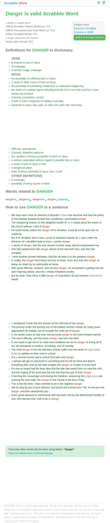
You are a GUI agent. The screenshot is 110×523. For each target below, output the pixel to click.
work (42, 353)
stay (21, 387)
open (14, 271)
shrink (46, 357)
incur (48, 241)
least (42, 368)
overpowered (87, 245)
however (38, 268)
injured (36, 183)
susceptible (42, 156)
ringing (24, 372)
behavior (38, 152)
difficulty (27, 268)
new (51, 342)
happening (78, 86)
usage (26, 70)
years (97, 327)
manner (96, 334)
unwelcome (48, 86)
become (77, 215)
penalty (59, 101)
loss (28, 62)
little (43, 275)
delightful (51, 222)
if (16, 237)
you (30, 387)
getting (91, 268)
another (23, 256)
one (76, 275)
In (12, 260)
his (55, 230)
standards (25, 346)
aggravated (17, 330)
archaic (18, 70)
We (13, 215)
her (74, 323)
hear (29, 275)
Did (13, 387)
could (18, 230)
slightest (68, 383)
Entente (22, 218)
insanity (70, 237)
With (13, 268)
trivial (62, 260)
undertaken (28, 160)
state (14, 171)
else (26, 364)
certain (58, 241)
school (51, 353)
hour (76, 249)
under (90, 237)
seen (24, 215)
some (87, 364)
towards (32, 218)
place (29, 167)
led (93, 387)
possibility (20, 78)
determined (86, 395)
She (13, 249)
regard (48, 160)
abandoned (37, 391)
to (12, 62)
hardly (25, 230)
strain (81, 349)
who (19, 398)
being (32, 156)
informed (63, 323)
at (58, 249)
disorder (54, 215)
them (80, 368)
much (70, 260)
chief (19, 349)
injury (37, 62)
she (88, 249)
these (44, 260)
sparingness (29, 148)
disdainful (27, 152)
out (66, 330)
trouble (77, 364)
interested (39, 361)
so (97, 230)
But (13, 237)
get (30, 342)
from (37, 260)
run (20, 264)
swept (76, 222)
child (61, 330)
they (67, 372)
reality (17, 260)
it (68, 230)
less (40, 199)
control (40, 97)
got (72, 372)
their (36, 353)
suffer (64, 349)
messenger (33, 376)
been (63, 395)
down (25, 264)
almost (75, 245)
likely (26, 82)
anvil (38, 372)
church (19, 226)
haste (21, 342)
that (57, 89)
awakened (27, 249)
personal (56, 334)
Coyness (16, 152)
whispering (22, 222)
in (12, 70)
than (81, 260)
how (90, 215)
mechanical (44, 395)
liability (48, 101)
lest (35, 245)
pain (41, 105)
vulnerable (33, 171)
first (53, 372)
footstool (62, 376)
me (97, 245)
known (79, 327)
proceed (28, 93)
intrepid (88, 334)
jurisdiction (29, 97)
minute (61, 379)
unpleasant (65, 86)
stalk (33, 379)
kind (93, 364)
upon (88, 230)
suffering (35, 78)
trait (37, 357)
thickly (50, 271)
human (30, 357)
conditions (60, 342)
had (72, 230)
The (13, 222)
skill (53, 395)
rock (44, 245)
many (90, 327)
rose (27, 379)
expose (18, 62)
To (12, 66)
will (23, 361)
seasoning (74, 376)
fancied (26, 398)
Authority (16, 97)
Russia (41, 218)
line (66, 89)
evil (56, 105)
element (42, 215)
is (70, 89)
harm (43, 78)
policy (100, 215)
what (30, 215)
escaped (16, 252)
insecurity (76, 105)
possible (60, 160)
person (17, 361)
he (19, 237)
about (84, 222)
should (15, 93)
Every (14, 395)
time (74, 379)
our (16, 342)
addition (25, 353)
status (18, 89)
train (96, 89)
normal (22, 357)
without (40, 160)
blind (79, 361)
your (37, 387)
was (41, 237)
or (32, 62)
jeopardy (63, 199)
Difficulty (16, 148)
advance (30, 395)
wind (76, 338)
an (35, 215)
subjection (34, 101)
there (35, 275)
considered (19, 323)
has (70, 215)
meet (45, 342)
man (83, 237)
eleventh (69, 249)
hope (39, 241)
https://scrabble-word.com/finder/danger (31, 453)
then (34, 237)
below (31, 271)
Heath (14, 279)
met (49, 334)
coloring (15, 379)
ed (12, 199)
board (27, 368)
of (28, 78)
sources (51, 260)
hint (37, 226)
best (30, 323)
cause (16, 82)
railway (32, 89)
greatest (81, 256)
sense (17, 245)
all (76, 230)
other (50, 105)
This (13, 383)
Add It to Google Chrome (90, 37)
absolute (60, 237)
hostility (97, 395)
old (59, 256)
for (76, 237)
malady (32, 330)
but (39, 330)
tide (62, 368)
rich (34, 342)
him (93, 230)
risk (67, 105)
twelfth (60, 222)
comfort (72, 387)
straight (52, 364)
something (36, 86)
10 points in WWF (84, 32)
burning (41, 327)
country (70, 271)
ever (43, 334)
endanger (20, 66)
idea (48, 368)
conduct (38, 346)
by (30, 264)
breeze (33, 222)
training (51, 346)
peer (64, 256)
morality (69, 346)
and (84, 89)
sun (48, 327)
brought (50, 330)
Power (14, 101)
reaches (83, 275)
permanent (71, 218)
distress (45, 387)
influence (16, 241)
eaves (95, 222)
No (13, 368)
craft (39, 398)
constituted (56, 218)
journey (20, 327)
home (55, 264)
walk (44, 364)
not (73, 89)
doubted (25, 237)
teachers (47, 349)
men (13, 398)
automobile (42, 264)
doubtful (31, 241)
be (56, 323)
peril (61, 105)
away (68, 245)
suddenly (16, 234)
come (81, 230)
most (80, 334)
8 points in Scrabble (85, 28)
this (43, 222)
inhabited (60, 271)
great (20, 268)
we (68, 342)
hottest (61, 327)
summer (70, 327)
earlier (21, 334)
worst (19, 338)
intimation (41, 256)
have (18, 215)
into (97, 268)
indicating (49, 89)
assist (59, 387)
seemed (45, 383)
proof (49, 237)
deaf (90, 361)
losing (92, 342)
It (12, 357)
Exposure (16, 105)
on (39, 222)
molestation (64, 275)
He (13, 230)
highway (22, 271)
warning (60, 372)
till (72, 275)
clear (78, 89)
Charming (16, 376)
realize (33, 230)
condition (20, 156)
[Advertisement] (57, 127)
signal (39, 89)
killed (47, 183)
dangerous (19, 167)
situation (62, 230)
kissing (49, 376)
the (13, 78)
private (32, 256)
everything (17, 364)
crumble (59, 245)
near (89, 368)
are (72, 342)
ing (25, 199)
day (82, 379)
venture (17, 160)
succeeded (77, 268)
